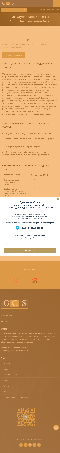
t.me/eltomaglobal (32, 228)
